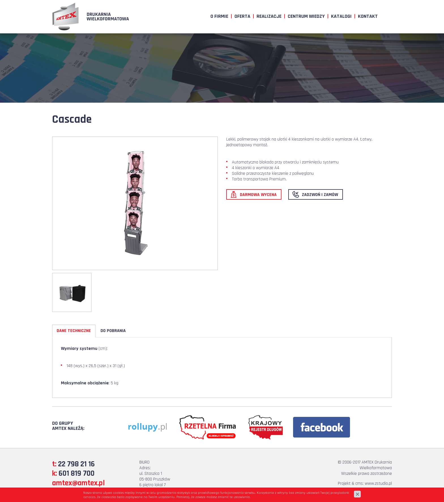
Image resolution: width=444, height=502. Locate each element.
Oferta (242, 16)
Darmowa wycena (258, 195)
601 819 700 (77, 473)
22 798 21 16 (76, 464)
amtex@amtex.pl (78, 483)
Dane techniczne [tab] (74, 331)
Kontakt (368, 16)
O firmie (219, 16)
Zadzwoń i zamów (320, 195)
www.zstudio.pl (378, 483)
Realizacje (269, 16)
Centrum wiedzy (306, 16)
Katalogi (341, 16)
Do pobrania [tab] (113, 331)
